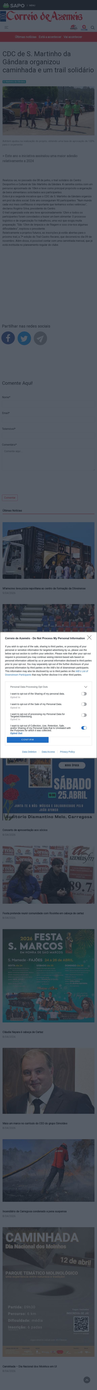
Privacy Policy (67, 751)
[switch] (84, 693)
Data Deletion (29, 751)
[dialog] (48, 695)
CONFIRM (27, 739)
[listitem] (48, 687)
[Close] (90, 638)
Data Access (48, 751)
